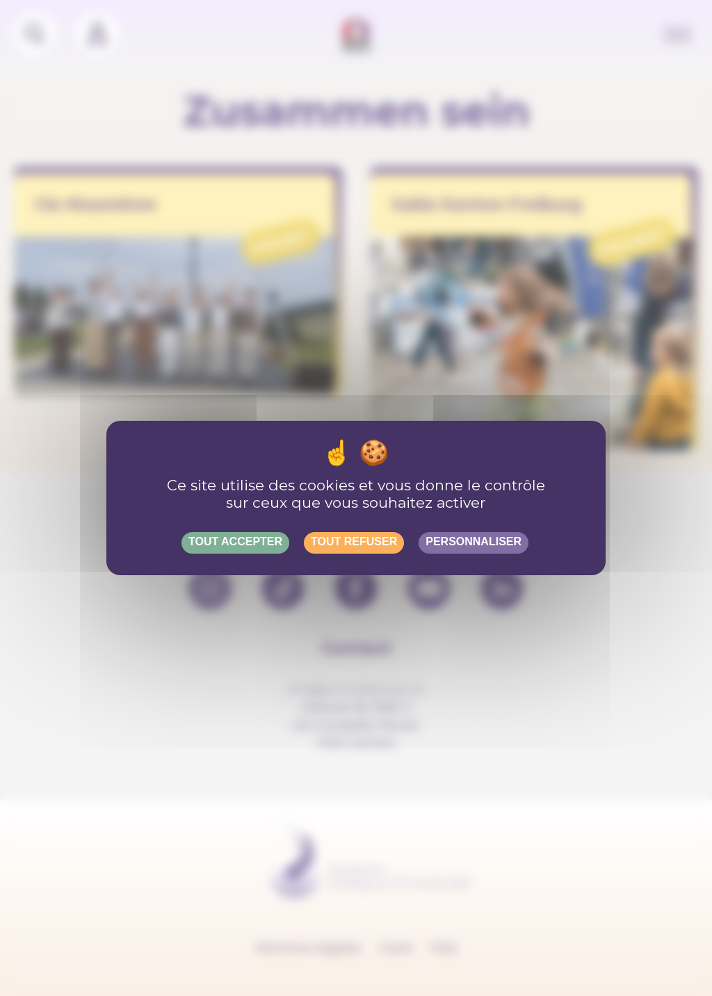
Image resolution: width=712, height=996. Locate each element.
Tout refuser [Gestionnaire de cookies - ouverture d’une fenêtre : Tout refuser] (354, 541)
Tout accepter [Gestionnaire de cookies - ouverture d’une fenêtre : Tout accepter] (235, 541)
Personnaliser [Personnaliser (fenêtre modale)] (473, 541)
